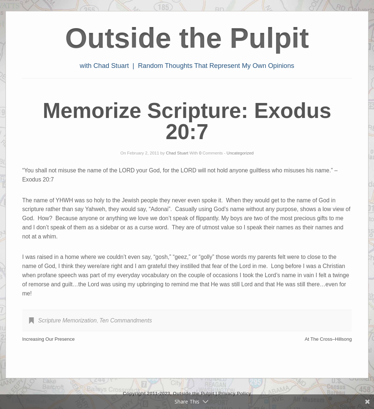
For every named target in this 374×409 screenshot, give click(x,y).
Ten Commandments (125, 320)
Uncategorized (239, 153)
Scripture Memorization (67, 320)
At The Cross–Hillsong (328, 339)
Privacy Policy (234, 393)
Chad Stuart (177, 153)
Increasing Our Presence (48, 339)
